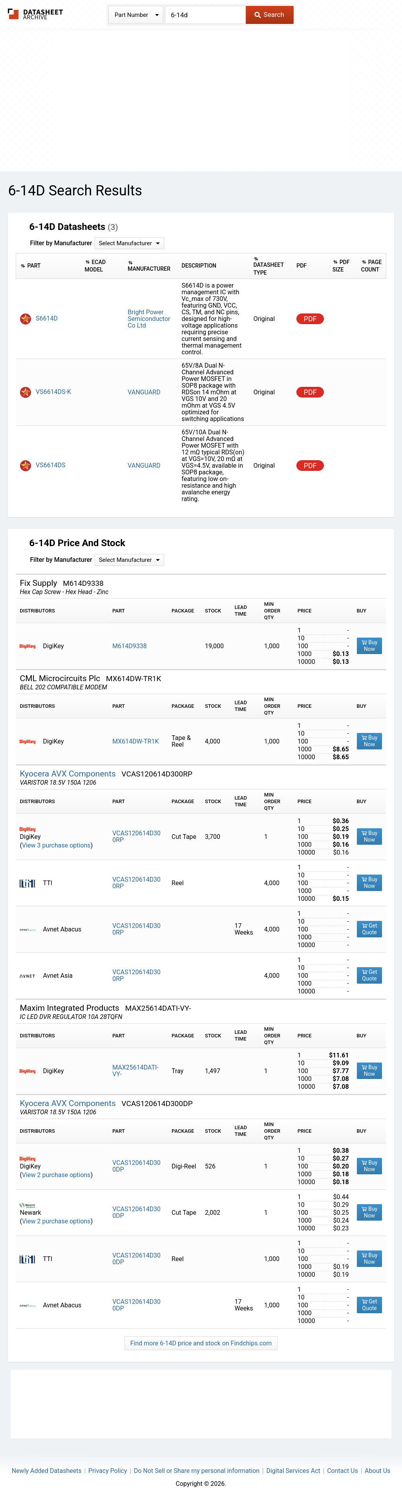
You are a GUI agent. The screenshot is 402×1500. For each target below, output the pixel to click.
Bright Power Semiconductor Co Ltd (149, 318)
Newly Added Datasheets (47, 1470)
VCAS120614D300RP (136, 836)
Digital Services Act (293, 1470)
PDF (310, 319)
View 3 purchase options (56, 845)
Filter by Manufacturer (61, 243)
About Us (377, 1470)
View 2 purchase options (56, 1175)
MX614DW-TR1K (135, 741)
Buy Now (370, 645)
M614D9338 (129, 646)
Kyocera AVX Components (69, 773)
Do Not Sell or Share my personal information (196, 1470)
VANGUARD (144, 392)
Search (269, 14)
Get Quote (369, 928)
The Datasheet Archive (35, 14)
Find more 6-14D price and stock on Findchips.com (201, 1343)
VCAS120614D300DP (136, 1166)
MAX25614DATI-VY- (135, 1071)
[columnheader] (48, 266)
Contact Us (342, 1470)
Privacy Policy (107, 1470)
